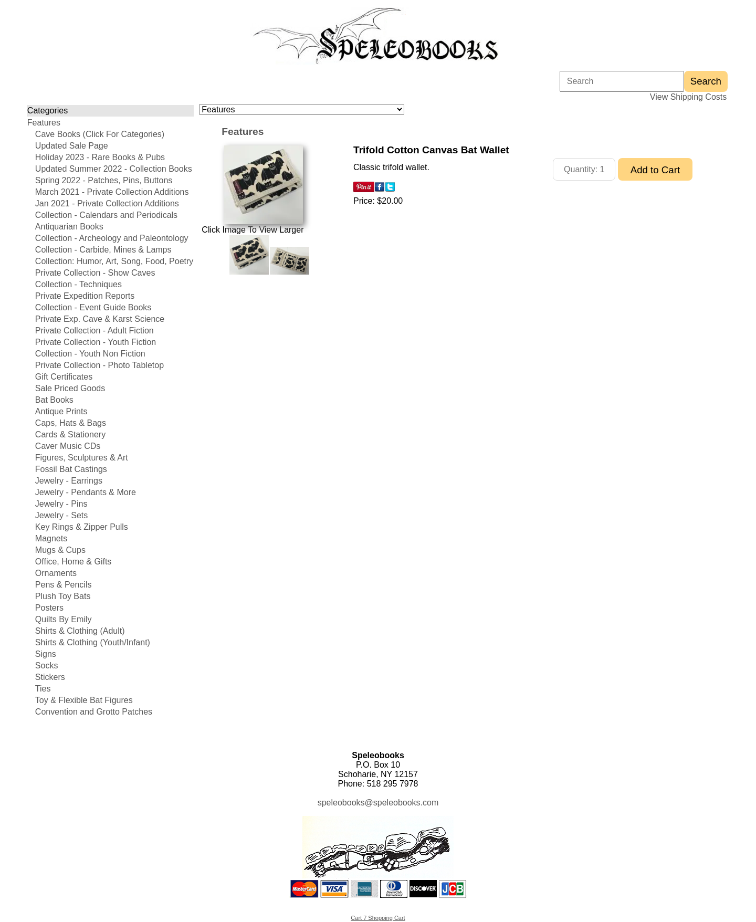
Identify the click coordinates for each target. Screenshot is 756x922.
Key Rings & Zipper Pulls (81, 526)
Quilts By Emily (63, 619)
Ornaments (56, 573)
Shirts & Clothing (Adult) (80, 630)
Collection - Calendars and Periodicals (106, 215)
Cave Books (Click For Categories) (99, 134)
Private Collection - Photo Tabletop (99, 365)
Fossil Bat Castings (71, 469)
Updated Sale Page (71, 145)
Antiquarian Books (69, 226)
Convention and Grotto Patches (93, 711)
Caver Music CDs (67, 446)
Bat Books (54, 399)
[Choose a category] (301, 109)
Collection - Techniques (78, 284)
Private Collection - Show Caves (95, 272)
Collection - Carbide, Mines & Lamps (103, 249)
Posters (49, 607)
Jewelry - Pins (61, 503)
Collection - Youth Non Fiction (90, 353)
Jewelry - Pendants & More (85, 492)
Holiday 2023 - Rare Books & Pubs (100, 157)
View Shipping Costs (688, 96)
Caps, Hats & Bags (70, 422)
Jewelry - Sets (61, 515)
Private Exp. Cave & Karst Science (99, 319)
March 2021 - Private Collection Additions (112, 191)
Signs (45, 653)
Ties (43, 688)
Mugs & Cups (60, 550)
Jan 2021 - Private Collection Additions (107, 203)
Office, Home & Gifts (73, 561)
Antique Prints (61, 411)
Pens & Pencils (63, 584)
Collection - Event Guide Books (93, 307)
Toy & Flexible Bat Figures (84, 700)
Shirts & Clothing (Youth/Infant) (92, 642)
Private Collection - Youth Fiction (95, 342)
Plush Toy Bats (63, 596)
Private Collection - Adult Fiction (94, 330)
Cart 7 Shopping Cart (378, 918)
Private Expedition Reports (84, 295)
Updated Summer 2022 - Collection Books (113, 168)
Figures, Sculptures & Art (81, 457)
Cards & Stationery (70, 434)
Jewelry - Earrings (68, 480)
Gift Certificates (63, 376)
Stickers (50, 677)
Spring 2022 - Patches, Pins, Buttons (103, 180)
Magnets (51, 538)
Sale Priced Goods (70, 388)
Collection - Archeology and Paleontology (111, 238)
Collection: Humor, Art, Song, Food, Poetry (114, 261)
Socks (46, 665)
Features (43, 122)
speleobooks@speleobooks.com (378, 802)
